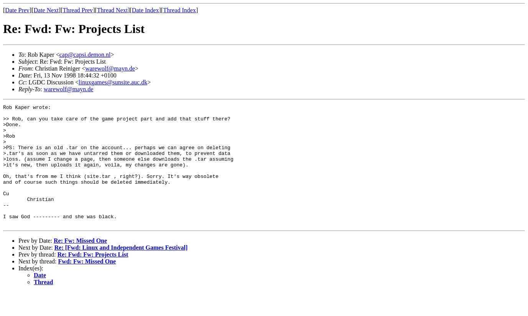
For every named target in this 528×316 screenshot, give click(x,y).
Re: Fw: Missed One (80, 265)
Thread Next (112, 10)
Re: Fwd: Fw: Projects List (93, 278)
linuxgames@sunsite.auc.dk (113, 82)
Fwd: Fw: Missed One (87, 285)
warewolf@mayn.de (110, 68)
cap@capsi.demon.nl (85, 54)
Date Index (145, 10)
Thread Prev (78, 10)
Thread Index (179, 10)
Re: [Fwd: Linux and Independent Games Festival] (121, 271)
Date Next (46, 10)
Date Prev (17, 10)
